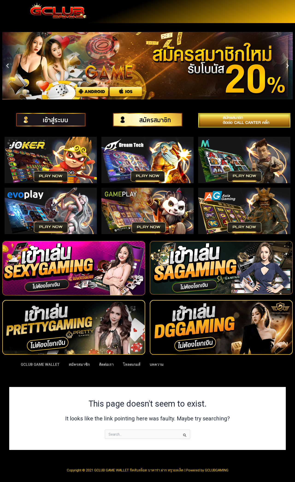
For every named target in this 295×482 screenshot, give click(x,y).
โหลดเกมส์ (131, 364)
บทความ (157, 364)
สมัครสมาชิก (79, 364)
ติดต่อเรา (106, 364)
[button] (7, 66)
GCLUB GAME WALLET (40, 364)
